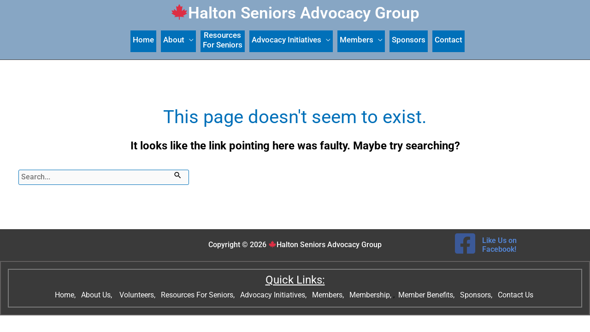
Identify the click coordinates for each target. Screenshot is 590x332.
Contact (448, 39)
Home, (66, 294)
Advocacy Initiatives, (274, 294)
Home (143, 39)
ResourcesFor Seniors (222, 39)
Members (356, 39)
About (173, 39)
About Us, (97, 294)
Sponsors (408, 39)
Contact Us (516, 294)
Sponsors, (477, 294)
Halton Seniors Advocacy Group (295, 13)
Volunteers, (138, 294)
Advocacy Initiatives (286, 39)
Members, (329, 294)
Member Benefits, (425, 294)
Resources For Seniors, (198, 294)
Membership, (371, 294)
